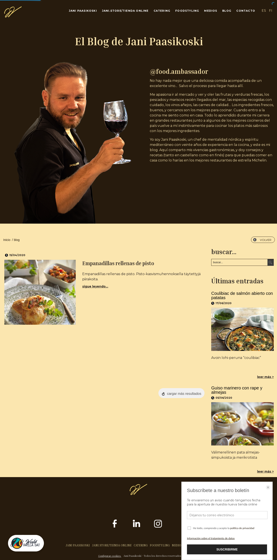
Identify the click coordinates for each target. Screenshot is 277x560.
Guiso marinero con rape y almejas (236, 390)
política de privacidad (242, 528)
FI (271, 11)
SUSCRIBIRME (227, 549)
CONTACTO (245, 10)
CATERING (162, 10)
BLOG (227, 10)
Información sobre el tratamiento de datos (211, 538)
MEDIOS (210, 10)
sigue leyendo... (95, 286)
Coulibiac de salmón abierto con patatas (242, 295)
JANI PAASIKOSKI (83, 10)
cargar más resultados (184, 393)
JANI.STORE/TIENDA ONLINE (125, 10)
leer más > (265, 377)
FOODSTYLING (187, 10)
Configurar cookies (109, 555)
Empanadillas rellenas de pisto (118, 263)
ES (264, 11)
